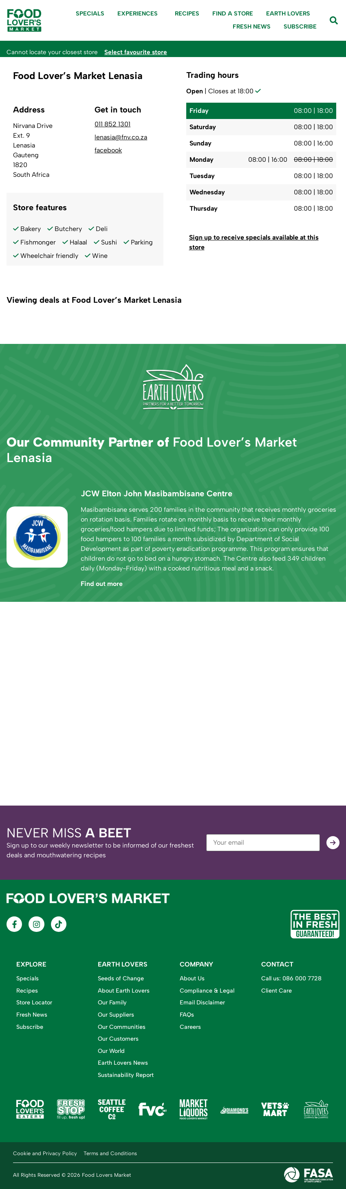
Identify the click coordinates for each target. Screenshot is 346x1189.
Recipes (187, 13)
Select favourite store (135, 52)
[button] (261, 243)
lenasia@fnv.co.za (121, 137)
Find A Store (232, 13)
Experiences (139, 14)
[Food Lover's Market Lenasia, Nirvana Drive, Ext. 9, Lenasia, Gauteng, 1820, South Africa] (173, 704)
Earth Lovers (288, 13)
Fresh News (252, 26)
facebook (108, 150)
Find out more (102, 584)
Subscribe (300, 26)
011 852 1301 (112, 124)
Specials (90, 13)
